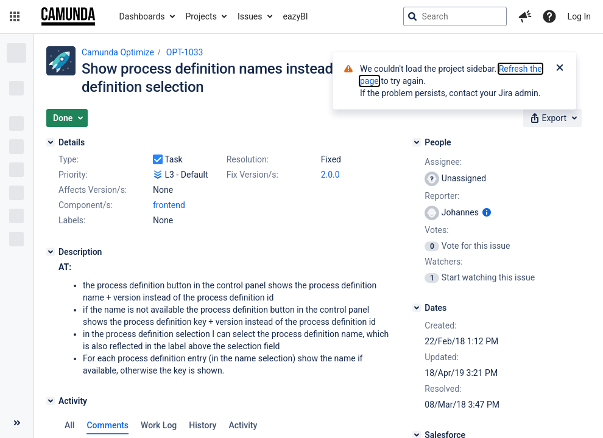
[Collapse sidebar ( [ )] (16, 423)
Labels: (71, 220)
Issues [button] (250, 16)
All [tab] (69, 425)
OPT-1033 (184, 52)
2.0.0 (330, 174)
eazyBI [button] (295, 16)
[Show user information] (487, 212)
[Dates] (416, 308)
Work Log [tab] (159, 425)
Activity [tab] (242, 425)
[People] (416, 142)
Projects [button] (201, 16)
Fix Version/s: (252, 174)
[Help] (549, 16)
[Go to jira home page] (68, 16)
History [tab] (202, 425)
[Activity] (50, 401)
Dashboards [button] (142, 16)
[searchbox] (455, 16)
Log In (579, 16)
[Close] (560, 69)
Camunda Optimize (118, 52)
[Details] (50, 142)
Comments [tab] (107, 425)
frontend (169, 205)
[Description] (50, 252)
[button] (14, 16)
